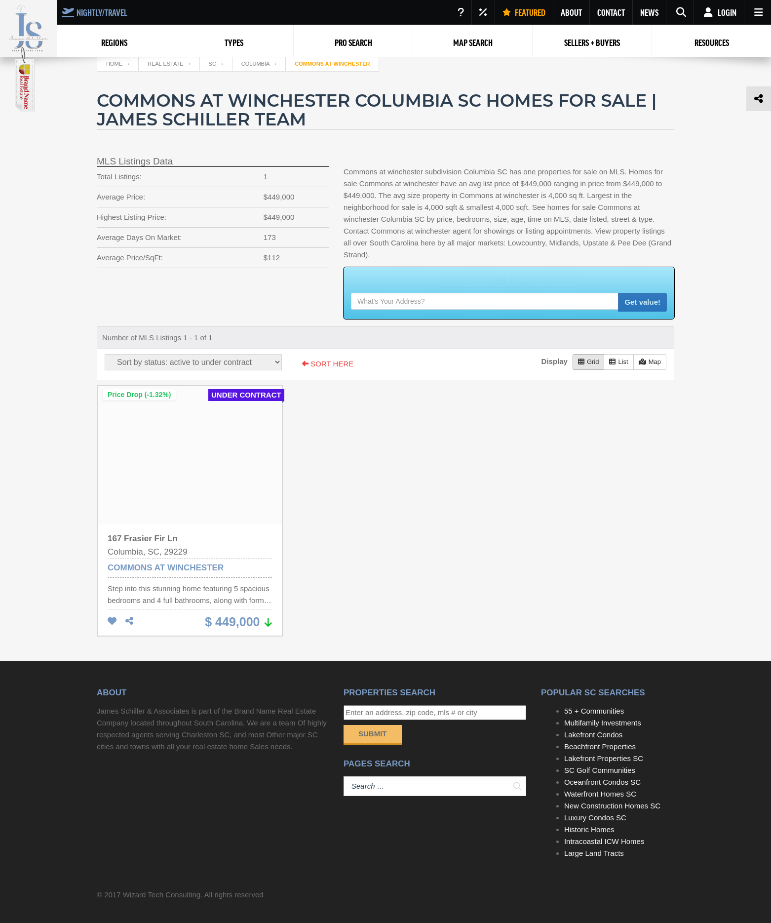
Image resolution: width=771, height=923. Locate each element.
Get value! (642, 302)
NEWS (649, 12)
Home (114, 64)
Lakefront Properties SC (603, 758)
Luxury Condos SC (595, 817)
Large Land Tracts (594, 853)
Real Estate (166, 64)
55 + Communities (594, 711)
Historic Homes (589, 829)
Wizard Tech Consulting (161, 894)
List (618, 361)
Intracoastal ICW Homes (604, 841)
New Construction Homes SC (612, 806)
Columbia (255, 64)
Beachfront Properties (600, 746)
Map (650, 361)
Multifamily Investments (602, 723)
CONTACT (611, 12)
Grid (588, 361)
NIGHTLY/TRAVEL (94, 12)
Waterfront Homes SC (600, 794)
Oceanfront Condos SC (602, 782)
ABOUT (571, 12)
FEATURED (523, 12)
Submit (372, 733)
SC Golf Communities (599, 770)
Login (718, 12)
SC (212, 64)
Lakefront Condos (593, 734)
